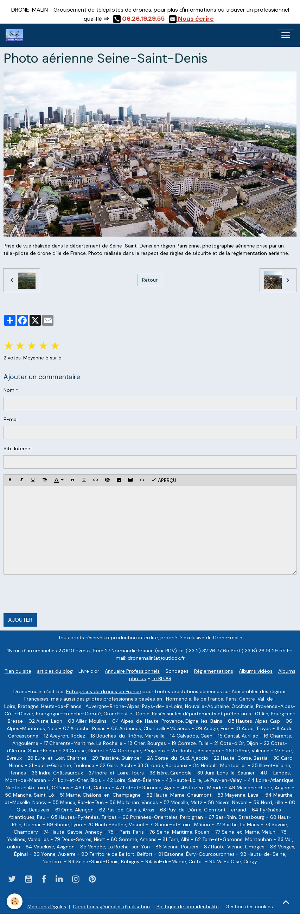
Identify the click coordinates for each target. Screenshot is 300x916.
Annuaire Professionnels (132, 671)
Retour (150, 280)
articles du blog (55, 671)
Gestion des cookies (249, 906)
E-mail (11, 419)
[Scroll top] (286, 902)
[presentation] (57, 594)
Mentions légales (46, 906)
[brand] (16, 35)
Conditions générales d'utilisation (111, 906)
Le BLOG (161, 678)
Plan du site (18, 671)
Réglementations (213, 671)
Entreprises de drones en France (103, 691)
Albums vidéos (256, 671)
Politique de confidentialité (188, 906)
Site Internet (18, 448)
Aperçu (163, 479)
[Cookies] (15, 901)
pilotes (94, 699)
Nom (9, 390)
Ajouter (20, 619)
